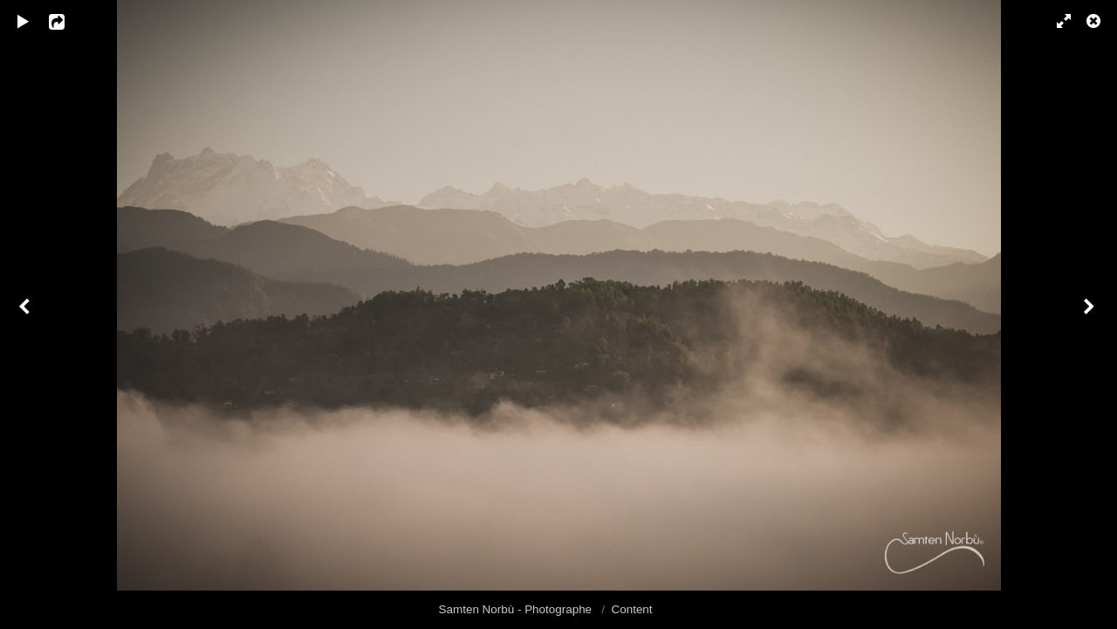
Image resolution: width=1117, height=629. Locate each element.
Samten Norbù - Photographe (517, 609)
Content (632, 609)
